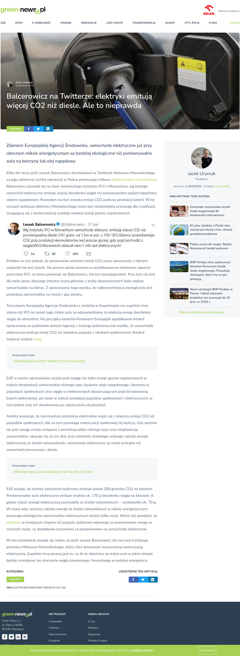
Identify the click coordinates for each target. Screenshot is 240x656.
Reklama (93, 628)
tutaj (37, 339)
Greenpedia (55, 621)
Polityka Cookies (97, 640)
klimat (170, 23)
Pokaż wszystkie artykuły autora (201, 312)
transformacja (144, 23)
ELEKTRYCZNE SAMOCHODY (27, 587)
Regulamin (94, 634)
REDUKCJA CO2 (52, 587)
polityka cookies (142, 650)
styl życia (192, 23)
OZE (3, 23)
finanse (65, 23)
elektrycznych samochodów (134, 179)
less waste (114, 23)
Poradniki (54, 640)
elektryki (14, 522)
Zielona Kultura (57, 634)
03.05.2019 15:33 (24, 85)
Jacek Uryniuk (24, 82)
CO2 (63, 587)
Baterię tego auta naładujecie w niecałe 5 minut (53, 471)
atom (19, 23)
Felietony (54, 628)
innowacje (89, 23)
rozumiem (207, 650)
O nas (213, 23)
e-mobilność (41, 23)
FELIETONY (15, 128)
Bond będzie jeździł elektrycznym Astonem (49, 360)
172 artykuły (222, 186)
